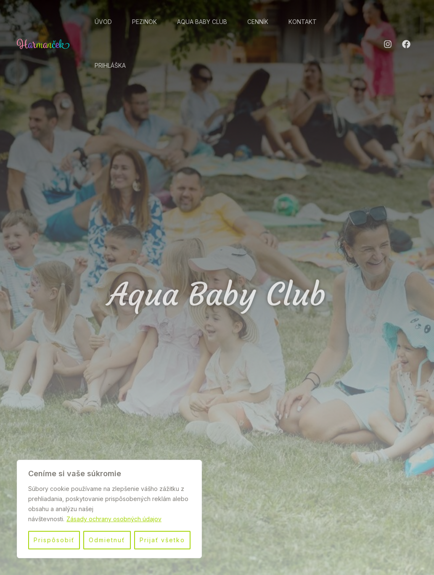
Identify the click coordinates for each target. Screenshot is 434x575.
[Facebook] (406, 44)
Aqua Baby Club (202, 21)
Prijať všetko (162, 539)
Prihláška (110, 65)
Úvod (103, 21)
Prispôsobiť (54, 539)
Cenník (257, 21)
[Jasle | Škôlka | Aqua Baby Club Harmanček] (43, 43)
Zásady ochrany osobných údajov (113, 518)
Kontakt (302, 21)
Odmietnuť (107, 539)
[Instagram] (388, 44)
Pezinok (144, 21)
